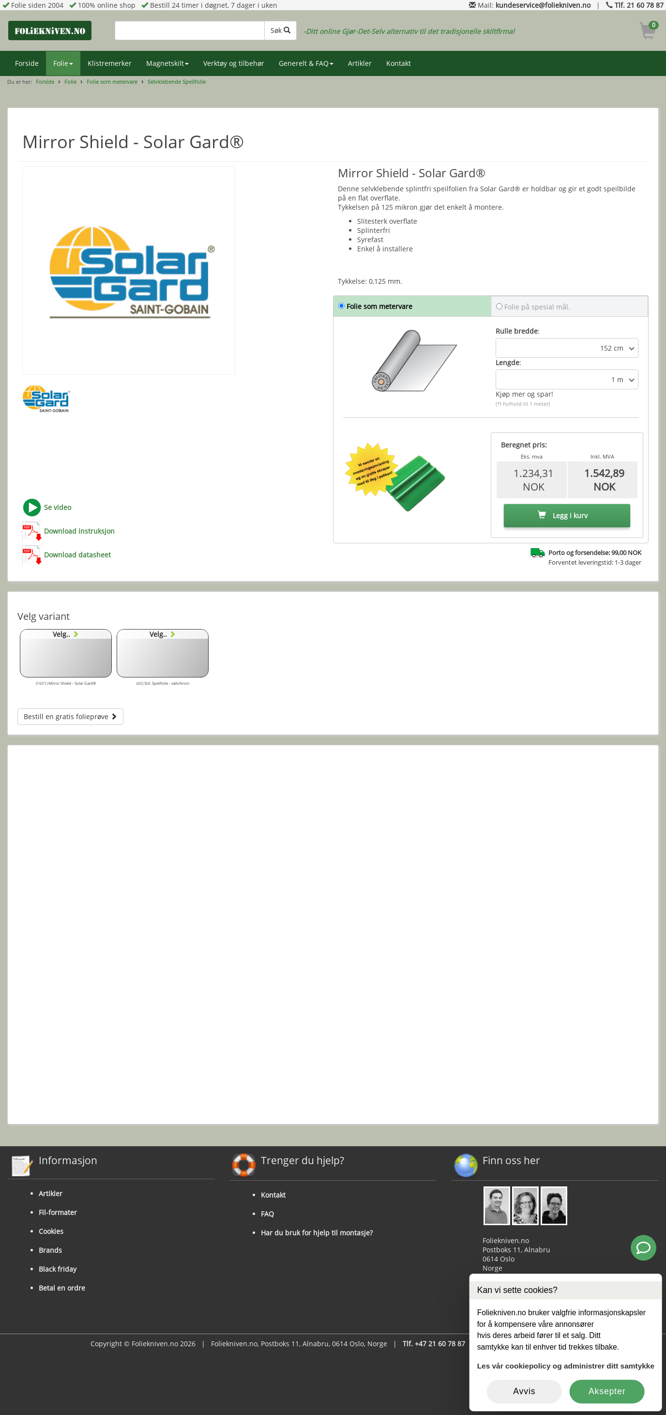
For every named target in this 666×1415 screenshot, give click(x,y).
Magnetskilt (167, 63)
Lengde (507, 362)
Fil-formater (58, 1212)
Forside (27, 63)
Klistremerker (110, 63)
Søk (280, 30)
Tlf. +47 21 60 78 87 (434, 1343)
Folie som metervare (112, 81)
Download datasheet (77, 554)
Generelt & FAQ (306, 63)
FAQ (267, 1213)
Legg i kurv (563, 515)
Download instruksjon (79, 531)
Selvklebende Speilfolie (177, 81)
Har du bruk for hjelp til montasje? (317, 1232)
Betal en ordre (62, 1287)
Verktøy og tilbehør (233, 63)
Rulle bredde (517, 331)
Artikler (360, 63)
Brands (50, 1250)
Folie (63, 63)
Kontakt (398, 63)
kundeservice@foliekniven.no (543, 5)
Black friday (57, 1269)
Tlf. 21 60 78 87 (639, 5)
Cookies (51, 1231)
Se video (57, 507)
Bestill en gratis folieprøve (70, 716)
